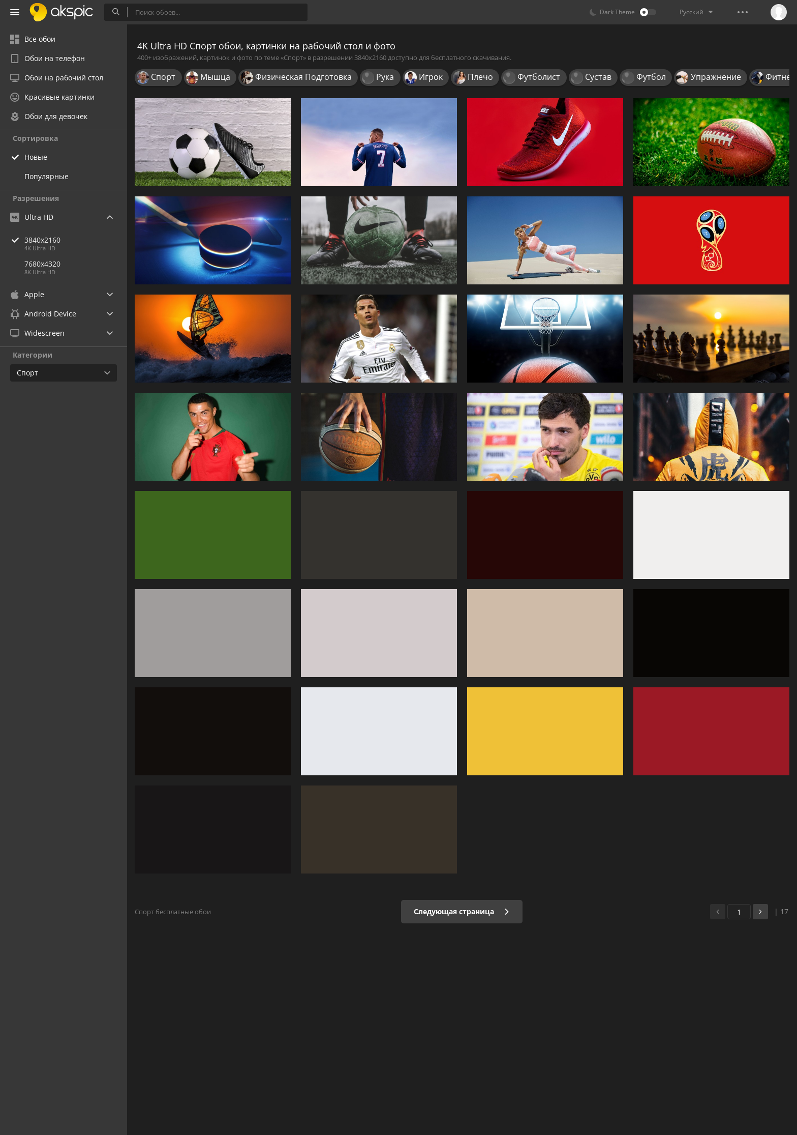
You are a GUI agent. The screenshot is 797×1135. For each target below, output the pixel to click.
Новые (35, 157)
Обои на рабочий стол (56, 77)
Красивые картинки (52, 97)
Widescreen (37, 333)
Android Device (43, 314)
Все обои (32, 39)
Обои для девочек (48, 116)
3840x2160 (75, 240)
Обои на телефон (47, 58)
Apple (27, 294)
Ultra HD (31, 217)
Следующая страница (462, 911)
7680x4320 (42, 264)
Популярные (46, 176)
